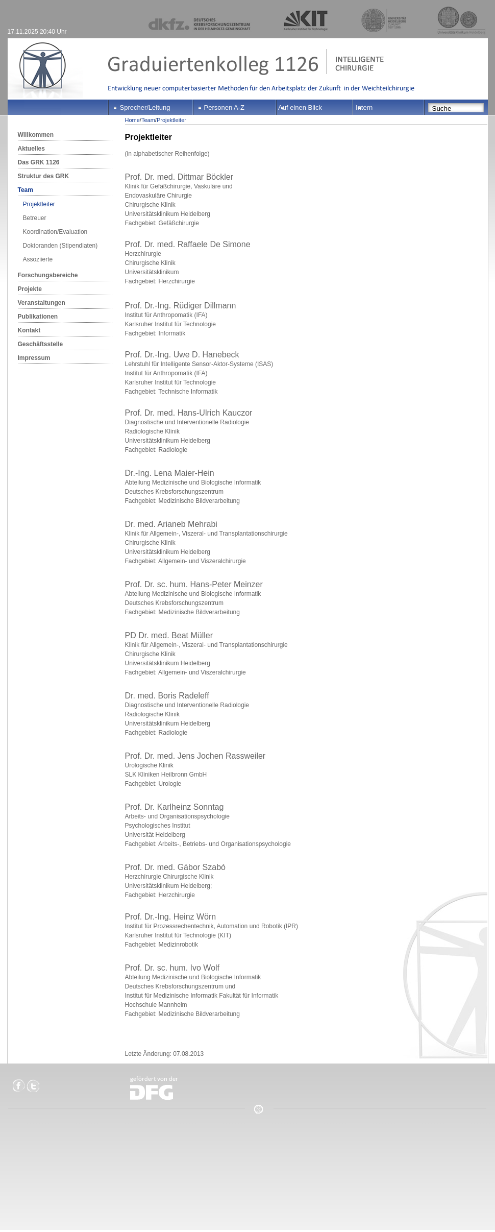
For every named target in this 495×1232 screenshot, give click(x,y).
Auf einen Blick (300, 107)
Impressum (34, 357)
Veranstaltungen (41, 302)
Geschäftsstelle (40, 344)
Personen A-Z (224, 107)
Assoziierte (38, 259)
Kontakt (29, 330)
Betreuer (34, 218)
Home (132, 120)
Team (25, 190)
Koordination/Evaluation (55, 231)
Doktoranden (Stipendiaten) (60, 245)
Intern (364, 107)
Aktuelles (31, 148)
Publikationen (38, 316)
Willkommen (36, 134)
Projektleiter (39, 204)
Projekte (30, 289)
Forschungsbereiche (48, 275)
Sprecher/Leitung (145, 107)
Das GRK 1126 (39, 162)
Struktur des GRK (43, 176)
